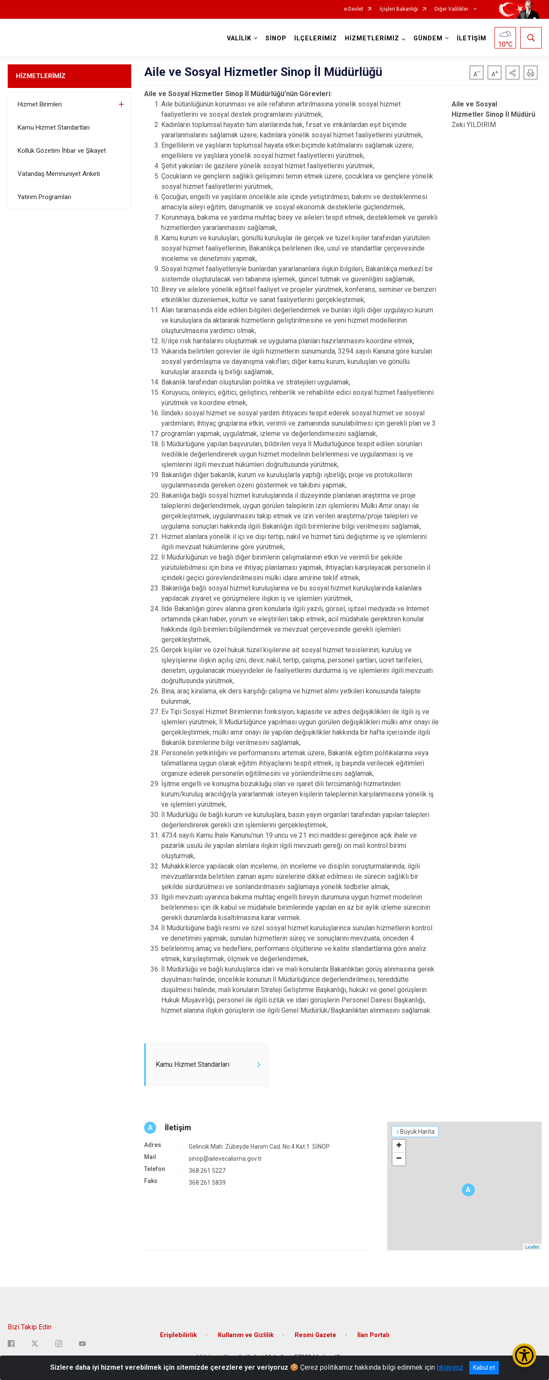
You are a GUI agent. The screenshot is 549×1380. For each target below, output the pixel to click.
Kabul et (484, 1367)
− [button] (398, 1159)
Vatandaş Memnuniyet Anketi (59, 174)
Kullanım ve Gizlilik (246, 1335)
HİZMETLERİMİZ (41, 76)
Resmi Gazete (315, 1335)
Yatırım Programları (44, 197)
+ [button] (398, 1146)
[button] (512, 72)
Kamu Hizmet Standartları (54, 127)
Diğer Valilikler (452, 9)
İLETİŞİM (471, 38)
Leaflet (532, 1247)
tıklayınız (450, 1367)
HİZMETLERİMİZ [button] (372, 38)
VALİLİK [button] (239, 38)
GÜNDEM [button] (428, 38)
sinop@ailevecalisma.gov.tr (225, 1158)
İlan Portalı (373, 1335)
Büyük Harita (417, 1131)
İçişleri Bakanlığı (399, 9)
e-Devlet (353, 9)
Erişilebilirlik (178, 1335)
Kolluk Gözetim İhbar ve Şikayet (62, 150)
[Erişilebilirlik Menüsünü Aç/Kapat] (524, 1355)
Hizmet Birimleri (40, 104)
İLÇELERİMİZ (315, 38)
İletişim (178, 1127)
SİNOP (276, 38)
